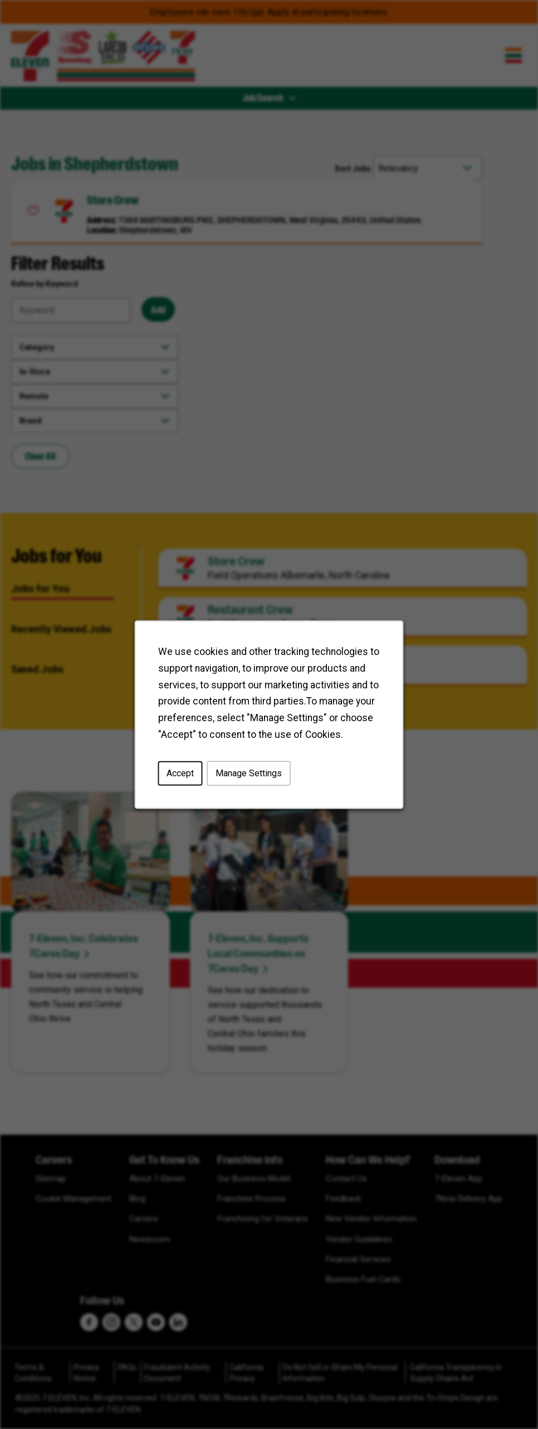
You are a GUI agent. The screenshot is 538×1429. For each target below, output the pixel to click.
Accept (182, 776)
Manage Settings (249, 776)
